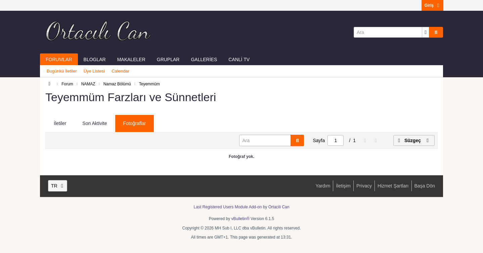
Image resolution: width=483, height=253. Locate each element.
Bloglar (95, 59)
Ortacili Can (279, 207)
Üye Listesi (94, 71)
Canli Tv (239, 59)
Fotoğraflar (134, 123)
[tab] (60, 123)
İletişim (343, 185)
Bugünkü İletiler (62, 71)
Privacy (364, 185)
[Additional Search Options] (425, 32)
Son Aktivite (94, 123)
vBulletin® (240, 218)
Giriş (432, 5)
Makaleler (131, 59)
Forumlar (59, 59)
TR (57, 185)
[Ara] (391, 32)
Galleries (204, 59)
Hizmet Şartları (393, 185)
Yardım (322, 185)
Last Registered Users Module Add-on (228, 207)
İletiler (60, 123)
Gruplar (168, 59)
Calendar (120, 71)
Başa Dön (424, 185)
